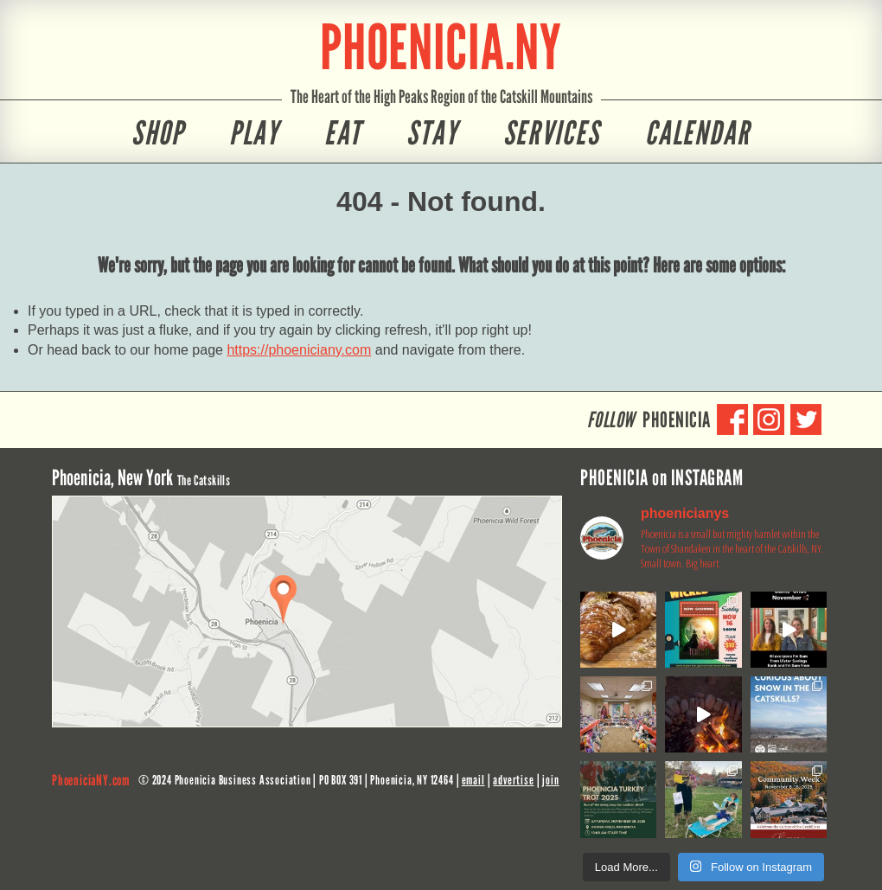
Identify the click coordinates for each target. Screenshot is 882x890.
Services (551, 133)
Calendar (698, 133)
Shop (157, 133)
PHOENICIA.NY (441, 47)
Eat (342, 133)
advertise (513, 780)
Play (254, 133)
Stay (432, 133)
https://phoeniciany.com (299, 350)
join (550, 780)
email (473, 780)
